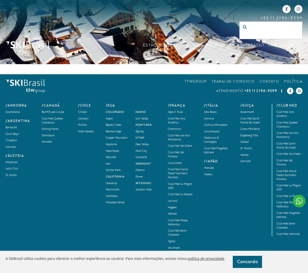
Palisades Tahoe (115, 202)
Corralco (83, 118)
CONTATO (291, 45)
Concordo (247, 262)
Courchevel (175, 163)
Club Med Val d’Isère (180, 146)
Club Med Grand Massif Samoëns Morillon (178, 173)
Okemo (140, 170)
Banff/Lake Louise (53, 112)
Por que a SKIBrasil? (240, 45)
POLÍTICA (293, 81)
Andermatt (247, 112)
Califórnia (115, 177)
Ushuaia (11, 147)
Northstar (112, 196)
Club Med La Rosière (180, 194)
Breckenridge (113, 131)
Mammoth (112, 189)
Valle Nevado (86, 131)
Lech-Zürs (12, 168)
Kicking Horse (50, 129)
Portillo (82, 125)
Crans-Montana (250, 129)
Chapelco (11, 140)
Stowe (139, 177)
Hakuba (209, 168)
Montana (144, 125)
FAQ (272, 45)
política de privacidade (206, 258)
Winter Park (113, 170)
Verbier (244, 155)
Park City (141, 151)
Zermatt (245, 161)
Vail (108, 164)
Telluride (111, 157)
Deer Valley (142, 144)
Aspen (109, 118)
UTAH (140, 138)
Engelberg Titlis (249, 135)
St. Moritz (246, 148)
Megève (172, 207)
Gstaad (244, 142)
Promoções (198, 45)
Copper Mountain (116, 138)
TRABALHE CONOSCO (233, 81)
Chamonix (174, 129)
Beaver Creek (113, 125)
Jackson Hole (143, 189)
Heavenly (111, 183)
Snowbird (141, 157)
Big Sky (140, 131)
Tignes (171, 241)
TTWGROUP (196, 81)
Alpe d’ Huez (175, 112)
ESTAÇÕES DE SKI (161, 45)
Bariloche (11, 127)
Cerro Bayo (12, 134)
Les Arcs (172, 201)
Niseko (208, 174)
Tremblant (48, 135)
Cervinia (209, 118)
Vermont (143, 164)
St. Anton (11, 175)
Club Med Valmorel (288, 234)
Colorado (115, 112)
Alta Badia (210, 112)
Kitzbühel (11, 162)
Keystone (111, 144)
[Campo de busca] (266, 35)
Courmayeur (212, 131)
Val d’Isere (174, 248)
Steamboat (112, 151)
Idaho (141, 112)
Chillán (82, 112)
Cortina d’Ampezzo (215, 125)
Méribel (172, 214)
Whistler (47, 142)
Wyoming (143, 183)
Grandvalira (13, 112)
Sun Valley (142, 118)
